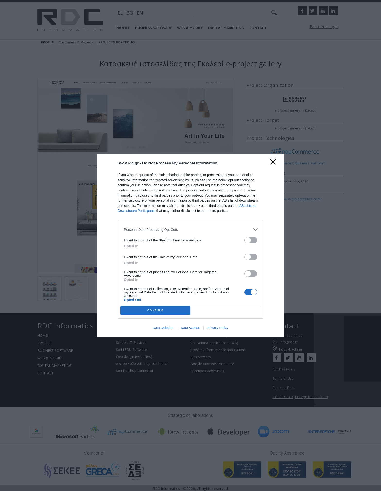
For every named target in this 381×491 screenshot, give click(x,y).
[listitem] (190, 229)
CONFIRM (155, 310)
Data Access (190, 328)
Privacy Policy (217, 328)
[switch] (250, 240)
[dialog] (190, 245)
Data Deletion (163, 328)
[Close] (274, 163)
